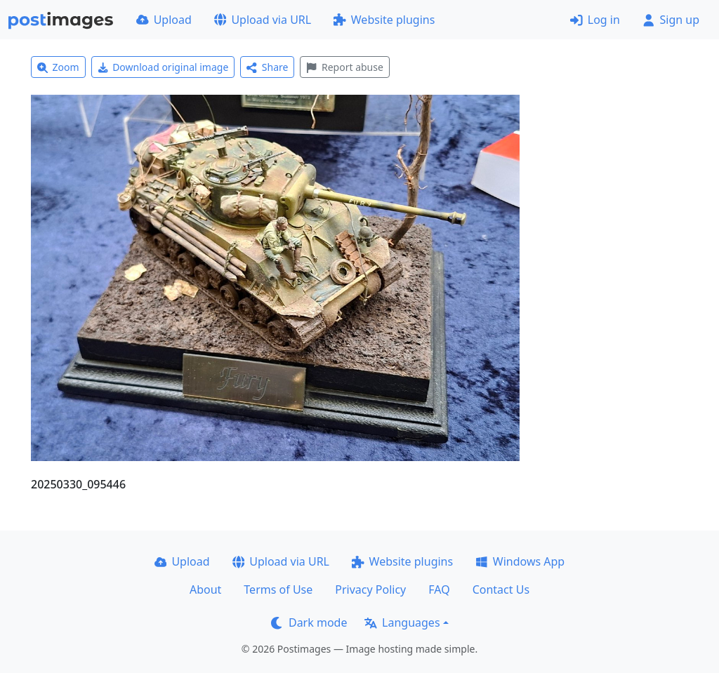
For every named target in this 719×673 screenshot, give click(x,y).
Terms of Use (278, 589)
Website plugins (384, 19)
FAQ (438, 589)
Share (267, 67)
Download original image (163, 67)
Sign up (670, 19)
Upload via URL (262, 19)
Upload (164, 19)
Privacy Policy (370, 589)
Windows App (520, 561)
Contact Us (501, 589)
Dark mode (309, 622)
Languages (402, 622)
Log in (595, 19)
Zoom (58, 67)
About (205, 589)
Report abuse (344, 67)
